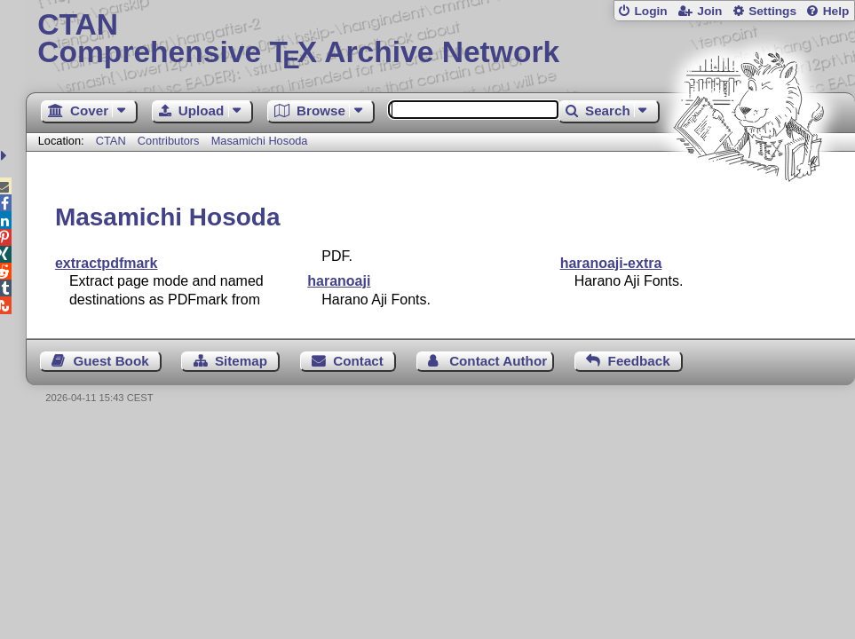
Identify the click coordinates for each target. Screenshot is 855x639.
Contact (358, 360)
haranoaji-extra (611, 263)
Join (709, 11)
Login (650, 11)
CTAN (111, 140)
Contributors (169, 140)
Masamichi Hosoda (259, 140)
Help (836, 11)
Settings (772, 11)
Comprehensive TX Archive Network (440, 40)
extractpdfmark (106, 263)
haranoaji (338, 280)
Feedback (639, 360)
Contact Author (498, 360)
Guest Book (110, 360)
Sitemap (241, 360)
